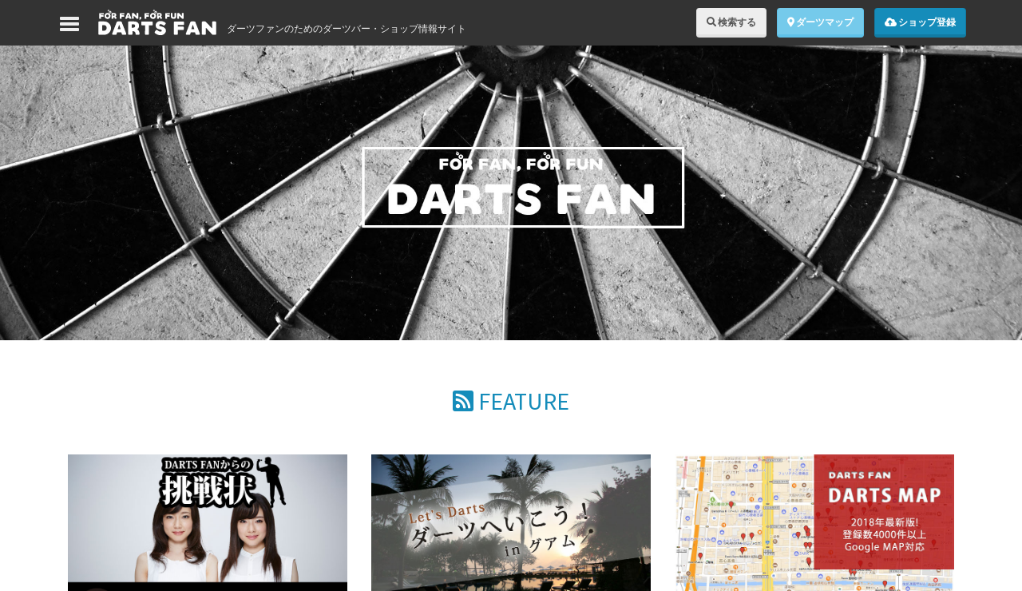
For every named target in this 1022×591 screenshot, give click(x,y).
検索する (731, 22)
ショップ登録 (920, 22)
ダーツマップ (820, 22)
